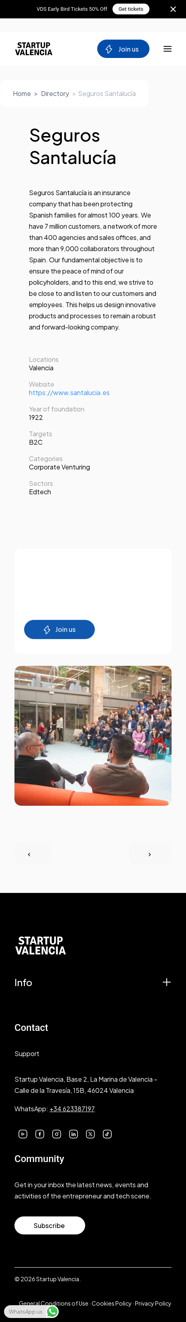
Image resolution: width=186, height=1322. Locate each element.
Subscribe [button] (49, 1225)
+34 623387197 (72, 1108)
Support (26, 1053)
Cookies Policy (112, 1303)
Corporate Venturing (59, 467)
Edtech (40, 491)
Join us (121, 49)
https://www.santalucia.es (69, 392)
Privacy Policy (153, 1303)
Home (22, 93)
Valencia (41, 367)
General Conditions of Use (53, 1303)
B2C (36, 442)
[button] (23, 1133)
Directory (55, 93)
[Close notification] (173, 9)
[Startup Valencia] (33, 49)
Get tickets (131, 9)
